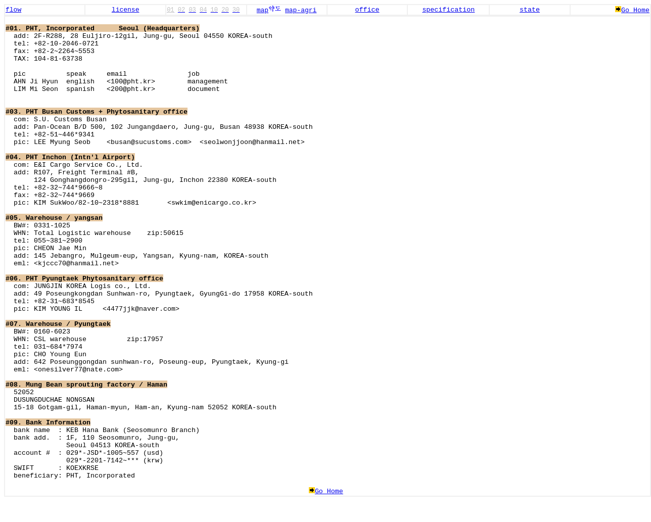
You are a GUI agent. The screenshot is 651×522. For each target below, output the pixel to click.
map (269, 10)
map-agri (300, 10)
